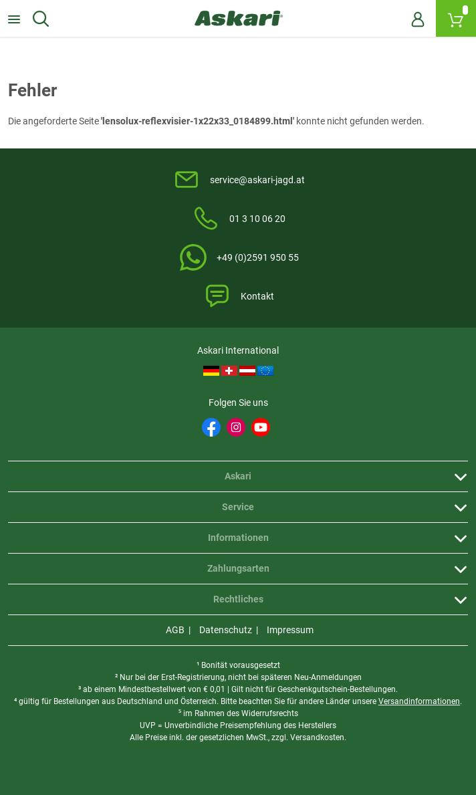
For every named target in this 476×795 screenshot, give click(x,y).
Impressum (290, 629)
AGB (175, 629)
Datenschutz (225, 629)
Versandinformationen (419, 701)
